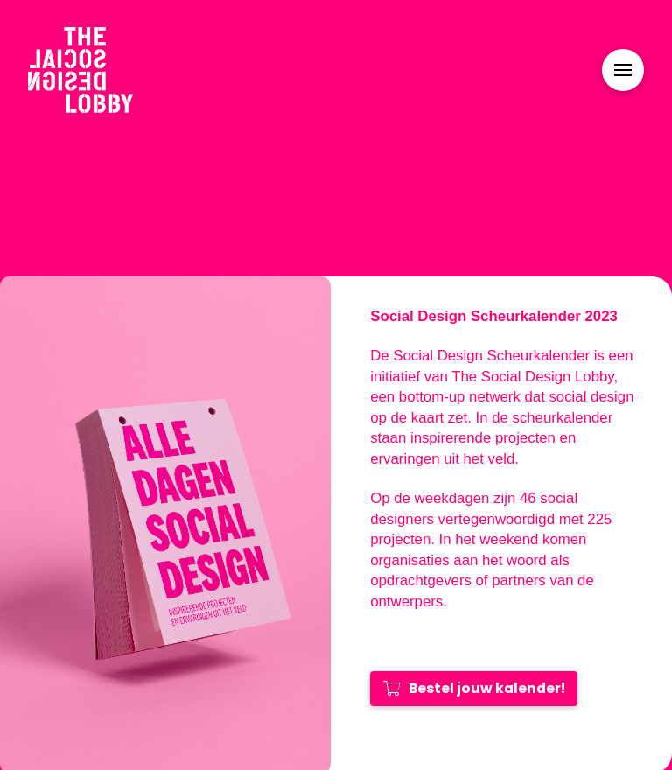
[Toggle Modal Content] (623, 70)
